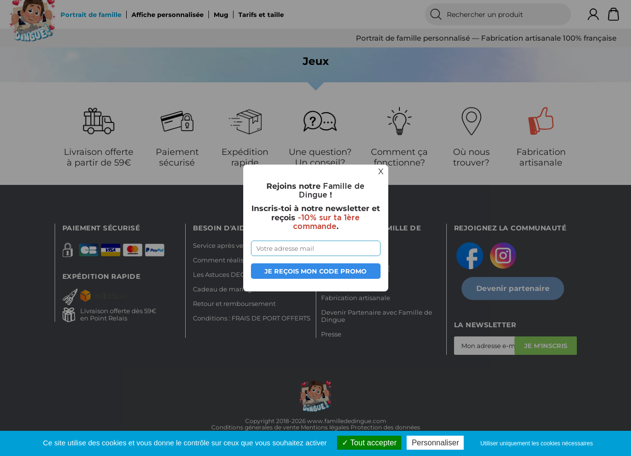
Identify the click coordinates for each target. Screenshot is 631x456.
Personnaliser (435, 443)
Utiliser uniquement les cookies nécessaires (536, 443)
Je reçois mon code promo (315, 271)
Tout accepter (369, 443)
